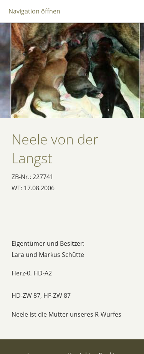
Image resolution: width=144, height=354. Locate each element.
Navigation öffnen (34, 11)
